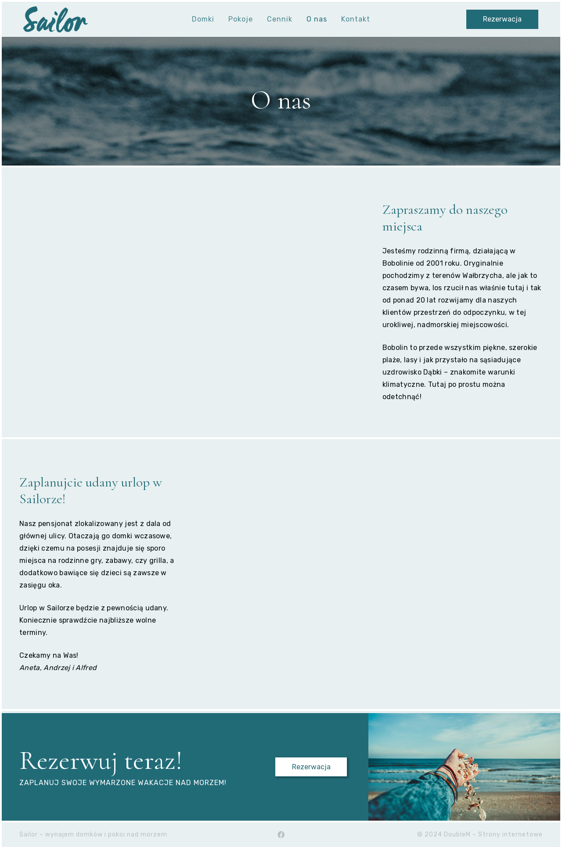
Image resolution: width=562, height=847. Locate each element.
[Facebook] (281, 834)
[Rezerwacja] (502, 19)
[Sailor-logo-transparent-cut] (55, 19)
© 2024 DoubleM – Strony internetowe (480, 834)
